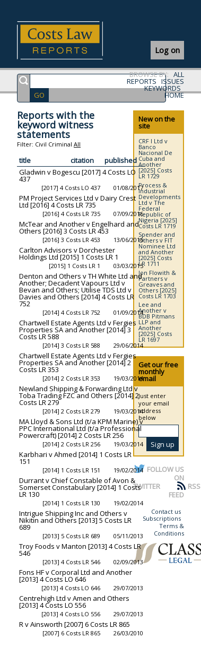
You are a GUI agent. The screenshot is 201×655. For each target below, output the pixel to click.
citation (82, 160)
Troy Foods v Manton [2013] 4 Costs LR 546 (80, 549)
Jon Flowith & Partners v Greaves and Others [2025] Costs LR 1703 (157, 284)
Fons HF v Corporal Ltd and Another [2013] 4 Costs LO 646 (75, 575)
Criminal (60, 144)
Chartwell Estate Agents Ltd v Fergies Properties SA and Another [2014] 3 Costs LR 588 (77, 329)
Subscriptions (162, 518)
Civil (41, 144)
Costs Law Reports (72, 40)
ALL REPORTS (155, 78)
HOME (174, 95)
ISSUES (172, 81)
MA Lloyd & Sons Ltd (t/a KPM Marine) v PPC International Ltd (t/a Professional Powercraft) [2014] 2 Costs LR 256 (81, 428)
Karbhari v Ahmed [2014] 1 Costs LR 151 (75, 458)
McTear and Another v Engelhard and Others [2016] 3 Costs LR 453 (79, 227)
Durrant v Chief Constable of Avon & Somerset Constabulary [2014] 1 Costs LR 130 (80, 487)
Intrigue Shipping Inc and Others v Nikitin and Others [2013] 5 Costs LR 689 (75, 520)
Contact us (166, 511)
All (77, 144)
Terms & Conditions (169, 529)
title (25, 160)
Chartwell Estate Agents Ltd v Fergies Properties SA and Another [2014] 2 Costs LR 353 (77, 362)
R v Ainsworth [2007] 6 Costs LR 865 (74, 624)
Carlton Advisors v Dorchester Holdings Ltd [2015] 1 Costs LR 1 (68, 253)
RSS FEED (184, 490)
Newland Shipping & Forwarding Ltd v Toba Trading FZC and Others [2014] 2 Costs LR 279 (79, 395)
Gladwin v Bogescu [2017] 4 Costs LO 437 (77, 175)
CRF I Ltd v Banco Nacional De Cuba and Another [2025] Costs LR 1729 (155, 158)
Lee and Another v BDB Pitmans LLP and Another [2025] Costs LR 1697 (156, 321)
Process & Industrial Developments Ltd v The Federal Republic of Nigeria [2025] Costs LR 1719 (159, 205)
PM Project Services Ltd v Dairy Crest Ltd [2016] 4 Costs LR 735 (77, 201)
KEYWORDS (162, 88)
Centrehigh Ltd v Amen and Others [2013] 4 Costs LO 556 (74, 601)
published (120, 160)
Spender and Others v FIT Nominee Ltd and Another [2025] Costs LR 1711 (157, 249)
